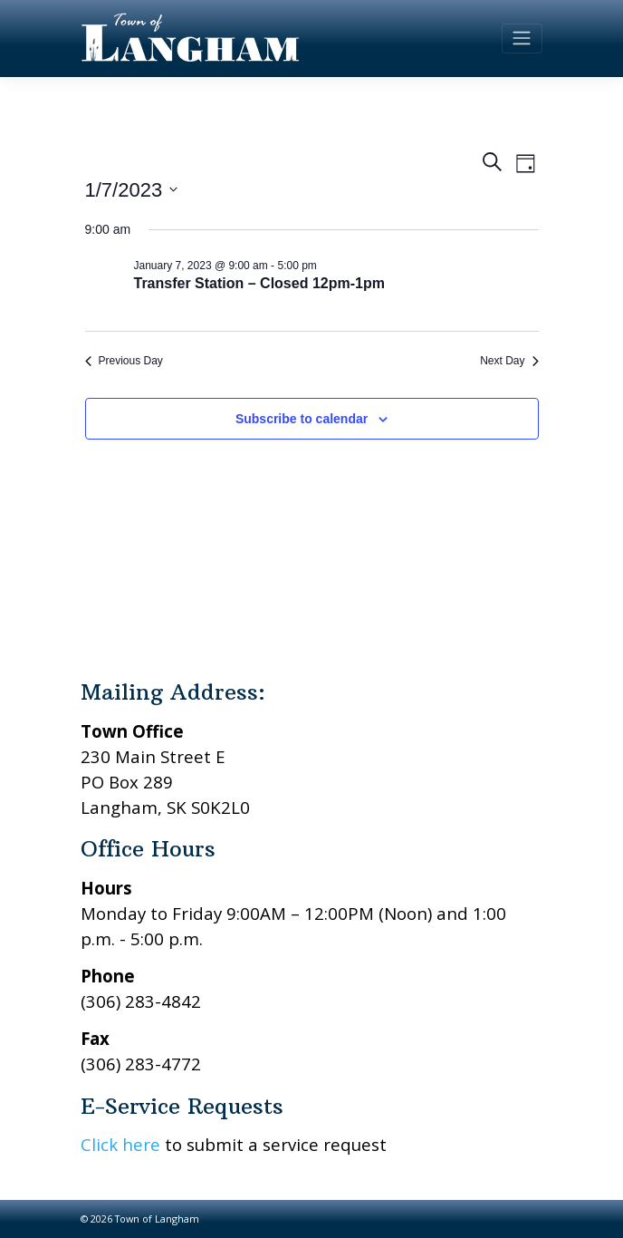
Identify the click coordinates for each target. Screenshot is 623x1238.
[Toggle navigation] (522, 38)
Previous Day (124, 360)
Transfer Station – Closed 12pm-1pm (259, 283)
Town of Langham (157, 1218)
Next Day (509, 360)
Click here (120, 1144)
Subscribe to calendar (301, 418)
